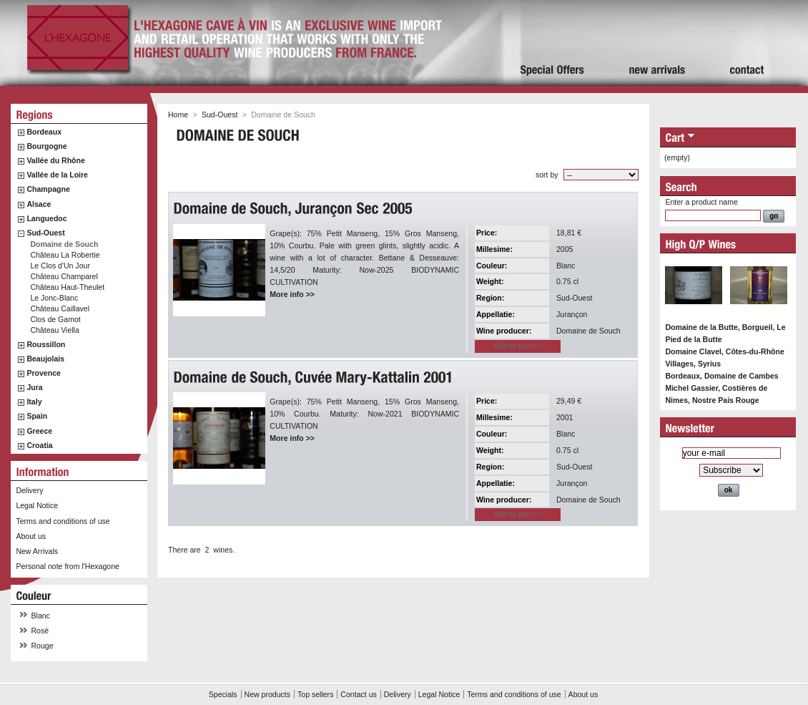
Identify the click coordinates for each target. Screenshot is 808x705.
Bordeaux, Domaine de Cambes (721, 375)
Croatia (39, 445)
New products (267, 694)
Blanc (40, 615)
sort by (547, 174)
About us (31, 536)
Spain (36, 416)
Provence (43, 373)
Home (178, 114)
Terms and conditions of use (62, 521)
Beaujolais (45, 358)
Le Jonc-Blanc (54, 297)
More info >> (292, 294)
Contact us (358, 694)
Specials (223, 694)
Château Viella (54, 330)
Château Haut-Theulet (67, 287)
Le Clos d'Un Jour (60, 265)
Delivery (29, 490)
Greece (39, 431)
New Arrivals (37, 551)
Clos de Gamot (55, 319)
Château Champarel (63, 276)
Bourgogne (46, 146)
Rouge (42, 645)
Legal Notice (37, 505)
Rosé (40, 630)
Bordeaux (43, 131)
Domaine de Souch (64, 244)
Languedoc (46, 218)
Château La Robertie (64, 255)
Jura (34, 387)
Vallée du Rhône (55, 160)
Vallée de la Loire (57, 174)
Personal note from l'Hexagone (67, 566)
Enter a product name (701, 202)
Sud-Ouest (45, 232)
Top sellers (315, 694)
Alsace (38, 204)
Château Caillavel (59, 308)
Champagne (47, 189)
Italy (33, 401)
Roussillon (45, 344)
